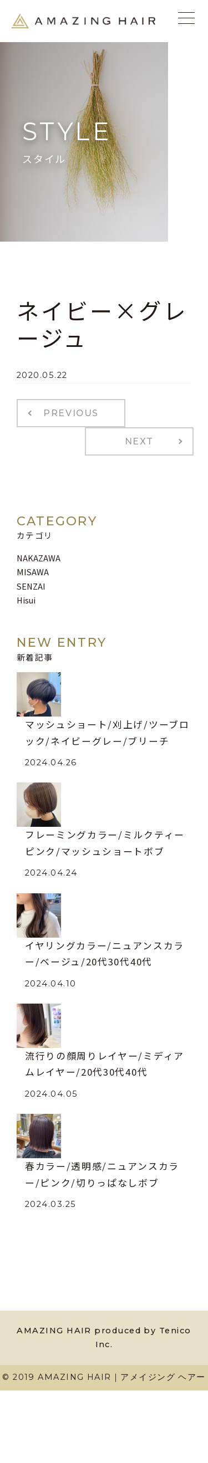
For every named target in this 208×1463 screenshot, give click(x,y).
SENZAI (31, 586)
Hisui (26, 600)
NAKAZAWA (38, 558)
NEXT (139, 441)
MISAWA (33, 571)
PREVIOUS (71, 413)
